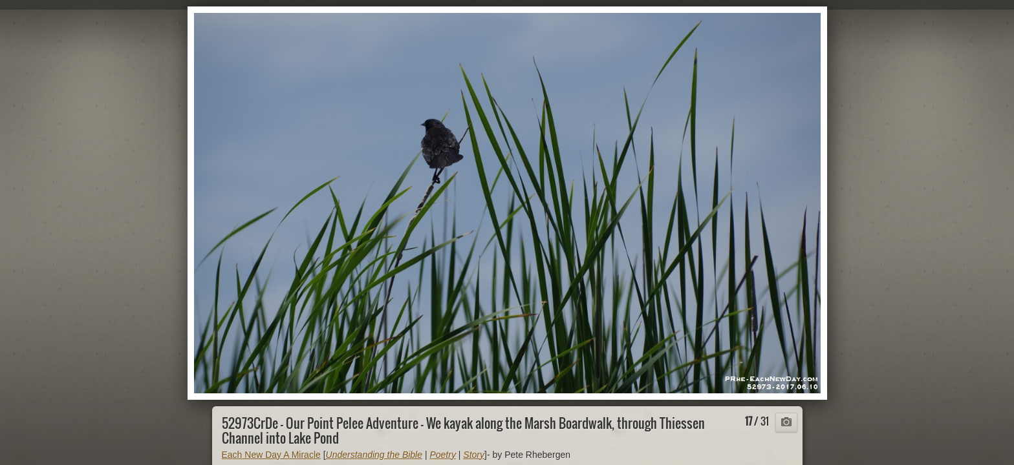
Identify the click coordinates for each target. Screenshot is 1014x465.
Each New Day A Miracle (271, 455)
